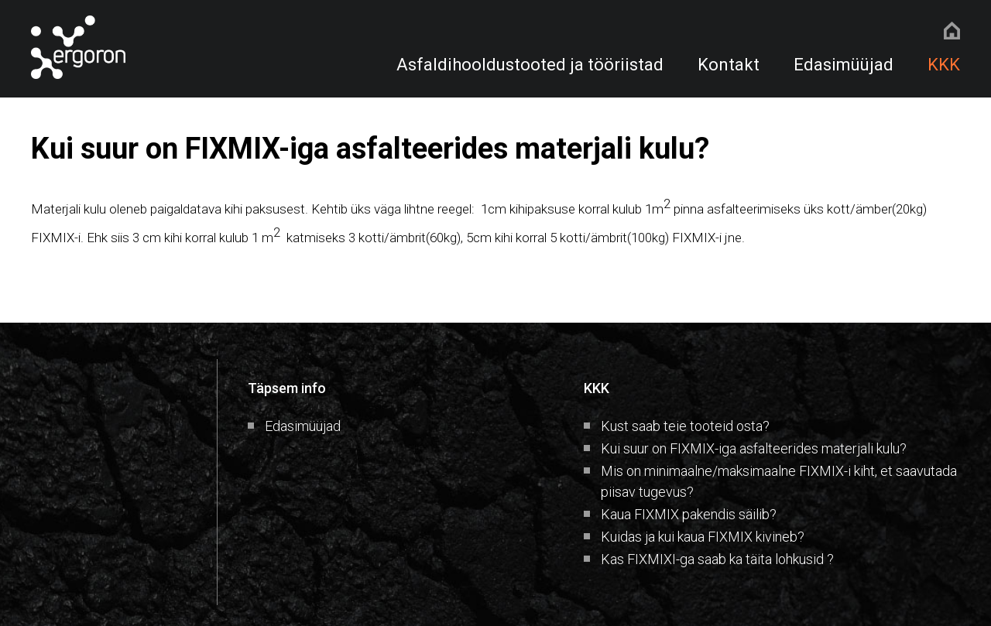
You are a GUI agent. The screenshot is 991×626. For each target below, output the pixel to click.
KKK (944, 64)
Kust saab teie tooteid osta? (685, 426)
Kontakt (729, 64)
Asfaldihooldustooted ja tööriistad (530, 64)
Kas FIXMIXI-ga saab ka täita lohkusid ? (717, 559)
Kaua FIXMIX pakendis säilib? (689, 514)
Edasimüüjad (843, 64)
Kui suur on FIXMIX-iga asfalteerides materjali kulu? (754, 448)
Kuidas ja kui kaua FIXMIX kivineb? (702, 537)
